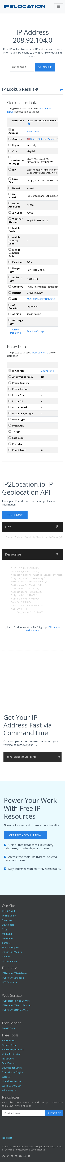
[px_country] (9, 383)
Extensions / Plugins (12, 1072)
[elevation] (9, 262)
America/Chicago (36, 331)
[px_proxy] (9, 376)
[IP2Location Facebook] (3, 1156)
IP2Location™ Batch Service (16, 1005)
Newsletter (8, 938)
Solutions (7, 920)
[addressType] (9, 277)
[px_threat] (9, 431)
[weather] (9, 218)
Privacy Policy (21, 1149)
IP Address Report (11, 1081)
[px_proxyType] (9, 419)
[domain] (9, 188)
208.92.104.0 (33, 131)
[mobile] (9, 228)
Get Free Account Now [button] (25, 835)
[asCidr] (9, 314)
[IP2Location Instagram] (24, 1156)
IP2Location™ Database (14, 973)
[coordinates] (9, 157)
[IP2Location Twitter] (7, 1156)
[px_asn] (9, 425)
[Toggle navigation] (58, 6)
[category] (9, 286)
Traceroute (8, 1058)
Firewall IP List (9, 1045)
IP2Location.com (25, 1146)
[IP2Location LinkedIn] (28, 1156)
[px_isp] (9, 401)
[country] (9, 139)
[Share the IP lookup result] (61, 89)
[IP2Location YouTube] (20, 1156)
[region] (9, 145)
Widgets (6, 1076)
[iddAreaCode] (9, 203)
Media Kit (7, 933)
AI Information (9, 961)
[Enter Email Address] (23, 1113)
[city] (9, 151)
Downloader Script (11, 1067)
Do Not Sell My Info (12, 951)
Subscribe (54, 1113)
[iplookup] (22, 67)
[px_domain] (9, 407)
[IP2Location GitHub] (16, 1156)
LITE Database (9, 982)
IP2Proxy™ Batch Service (15, 1009)
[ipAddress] (9, 129)
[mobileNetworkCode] (9, 249)
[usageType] (9, 268)
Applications (8, 1040)
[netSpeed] (9, 194)
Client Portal (8, 911)
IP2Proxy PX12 (40, 352)
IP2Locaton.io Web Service (16, 1000)
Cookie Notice (38, 1149)
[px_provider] (9, 444)
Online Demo (9, 915)
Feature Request (11, 947)
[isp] (9, 169)
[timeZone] (9, 179)
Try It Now (15, 515)
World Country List (11, 1085)
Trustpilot (7, 1137)
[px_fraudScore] (9, 450)
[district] (9, 292)
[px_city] (9, 395)
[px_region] (9, 389)
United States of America (43, 139)
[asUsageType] (9, 320)
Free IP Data (8, 1028)
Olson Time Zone (14, 331)
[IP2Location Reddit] (12, 1156)
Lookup (45, 67)
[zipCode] (9, 212)
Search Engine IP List (13, 1049)
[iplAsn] (9, 298)
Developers (8, 924)
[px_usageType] (9, 413)
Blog (4, 929)
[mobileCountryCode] (9, 237)
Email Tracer (8, 1063)
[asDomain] (9, 305)
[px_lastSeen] (9, 437)
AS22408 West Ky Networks (41, 298)
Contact (6, 956)
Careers (6, 942)
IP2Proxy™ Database (13, 977)
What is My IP (9, 1090)
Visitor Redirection (11, 1054)
